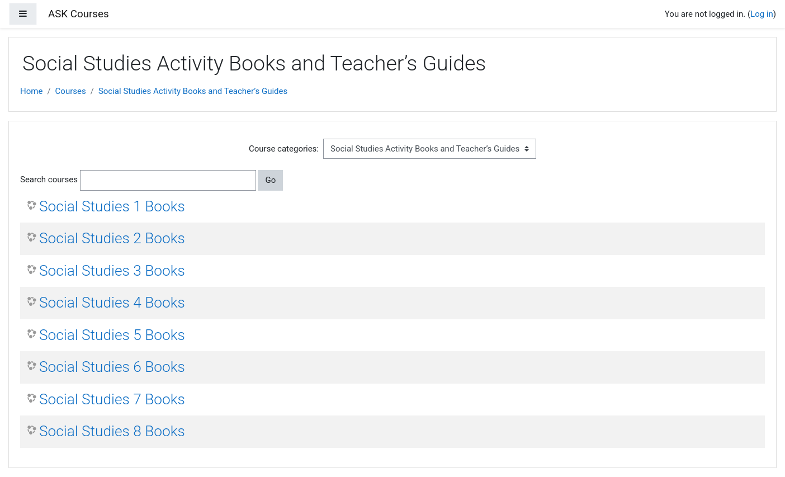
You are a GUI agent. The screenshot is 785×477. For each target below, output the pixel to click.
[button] (285, 180)
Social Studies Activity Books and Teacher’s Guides (192, 91)
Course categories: (284, 149)
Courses (70, 91)
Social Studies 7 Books (112, 399)
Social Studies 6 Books (112, 366)
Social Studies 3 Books (112, 270)
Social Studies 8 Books (112, 431)
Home (31, 91)
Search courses (49, 179)
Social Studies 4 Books (112, 302)
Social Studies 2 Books (112, 238)
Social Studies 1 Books (112, 206)
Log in (761, 14)
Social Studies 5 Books (112, 335)
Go (270, 180)
